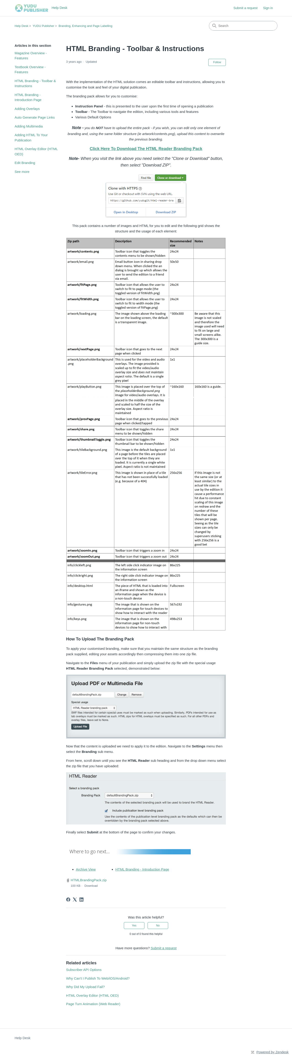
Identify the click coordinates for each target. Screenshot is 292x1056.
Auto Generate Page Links (35, 117)
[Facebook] (68, 899)
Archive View (86, 869)
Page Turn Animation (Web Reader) (93, 1004)
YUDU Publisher (43, 26)
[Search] (243, 25)
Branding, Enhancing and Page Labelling (85, 26)
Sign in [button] (268, 8)
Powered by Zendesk (272, 1052)
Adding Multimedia (29, 126)
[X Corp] (75, 899)
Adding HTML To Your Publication (31, 137)
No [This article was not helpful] (157, 925)
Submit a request (245, 8)
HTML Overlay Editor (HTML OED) (36, 151)
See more (22, 172)
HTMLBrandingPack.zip (89, 880)
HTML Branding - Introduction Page (28, 97)
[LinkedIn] (81, 899)
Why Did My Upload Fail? (85, 987)
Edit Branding (25, 163)
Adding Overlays (27, 109)
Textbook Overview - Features (30, 69)
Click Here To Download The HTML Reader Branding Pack (146, 148)
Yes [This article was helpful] (134, 925)
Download (91, 885)
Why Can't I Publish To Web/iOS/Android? (98, 978)
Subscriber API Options (84, 970)
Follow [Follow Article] (217, 62)
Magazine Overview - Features (31, 55)
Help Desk (21, 26)
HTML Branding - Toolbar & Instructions (35, 83)
